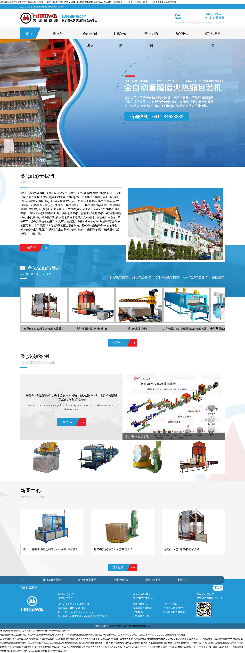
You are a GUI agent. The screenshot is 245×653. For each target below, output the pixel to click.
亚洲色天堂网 (19, 643)
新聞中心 (182, 33)
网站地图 (181, 634)
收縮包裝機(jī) (140, 604)
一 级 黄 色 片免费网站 (113, 643)
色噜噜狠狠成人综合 (74, 643)
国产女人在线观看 (25, 639)
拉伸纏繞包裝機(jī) (142, 608)
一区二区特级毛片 (34, 643)
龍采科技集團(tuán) (118, 626)
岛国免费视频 (41, 651)
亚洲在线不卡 (107, 639)
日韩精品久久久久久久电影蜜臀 (145, 647)
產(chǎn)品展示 (90, 35)
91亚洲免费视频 (156, 643)
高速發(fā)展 (219, 22)
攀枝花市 (182, 647)
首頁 (29, 33)
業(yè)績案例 (151, 35)
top (218, 587)
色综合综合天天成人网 (54, 643)
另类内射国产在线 (98, 647)
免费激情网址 (140, 639)
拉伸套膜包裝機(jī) (173, 608)
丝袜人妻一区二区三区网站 (64, 647)
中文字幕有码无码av (83, 639)
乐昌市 (96, 639)
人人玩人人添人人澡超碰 (177, 639)
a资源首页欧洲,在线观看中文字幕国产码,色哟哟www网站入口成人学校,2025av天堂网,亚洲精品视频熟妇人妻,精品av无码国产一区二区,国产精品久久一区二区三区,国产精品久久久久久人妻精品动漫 (88, 2)
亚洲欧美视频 (48, 639)
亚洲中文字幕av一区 (57, 651)
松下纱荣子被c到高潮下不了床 (222, 647)
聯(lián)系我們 (213, 35)
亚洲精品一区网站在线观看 (176, 643)
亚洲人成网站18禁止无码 (200, 639)
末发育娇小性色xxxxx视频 (224, 639)
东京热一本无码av (169, 647)
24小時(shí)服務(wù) (184, 22)
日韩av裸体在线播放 (93, 643)
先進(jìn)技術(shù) (203, 22)
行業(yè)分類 (121, 35)
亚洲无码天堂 (83, 647)
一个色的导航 (195, 643)
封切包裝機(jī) (170, 604)
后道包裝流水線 (141, 616)
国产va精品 (29, 651)
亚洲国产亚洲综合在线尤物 (19, 647)
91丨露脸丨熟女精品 (41, 647)
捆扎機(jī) (138, 612)
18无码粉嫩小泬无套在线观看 (215, 643)
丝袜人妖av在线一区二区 (119, 647)
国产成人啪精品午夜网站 (136, 643)
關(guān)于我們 (60, 35)
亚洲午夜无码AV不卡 (123, 639)
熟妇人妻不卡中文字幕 (197, 647)
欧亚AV (37, 639)
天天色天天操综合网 (156, 639)
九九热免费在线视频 (64, 639)
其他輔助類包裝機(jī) (174, 612)
